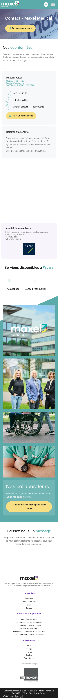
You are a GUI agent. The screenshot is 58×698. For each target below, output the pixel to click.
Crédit (29, 605)
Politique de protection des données (29, 622)
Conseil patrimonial (29, 602)
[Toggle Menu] (53, 4)
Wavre (29, 646)
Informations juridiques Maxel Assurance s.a (29, 631)
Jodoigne (29, 649)
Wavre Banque (29, 658)
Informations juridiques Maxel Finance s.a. (29, 635)
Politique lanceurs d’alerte (29, 628)
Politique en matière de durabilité (29, 625)
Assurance (29, 599)
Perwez (29, 652)
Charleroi (29, 655)
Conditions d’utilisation (29, 619)
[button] (46, 4)
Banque (29, 608)
